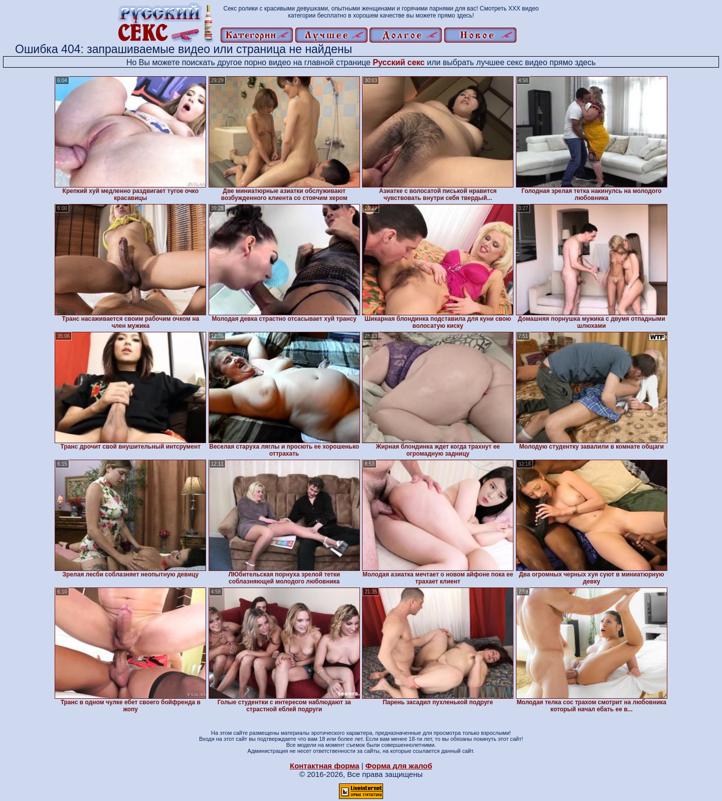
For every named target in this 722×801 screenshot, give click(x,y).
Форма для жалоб (399, 765)
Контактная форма (324, 765)
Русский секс (399, 62)
